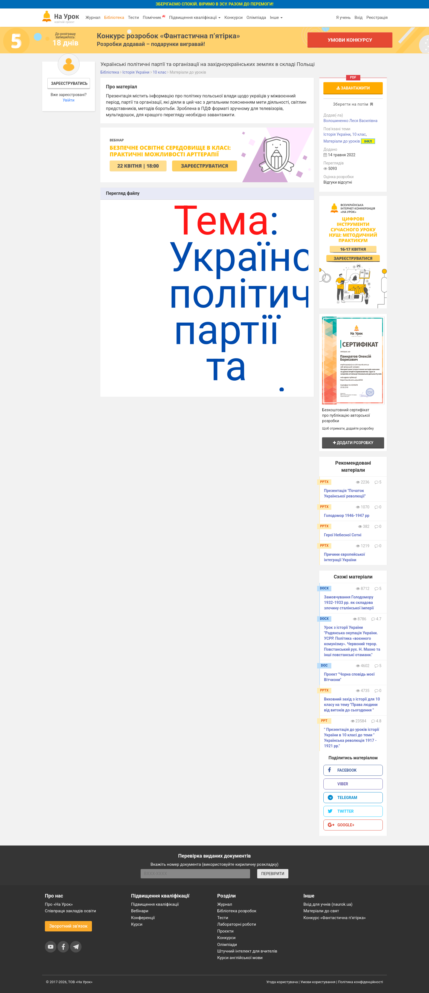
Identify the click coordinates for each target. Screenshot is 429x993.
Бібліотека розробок (236, 910)
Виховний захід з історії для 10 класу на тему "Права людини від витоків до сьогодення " (352, 704)
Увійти (68, 100)
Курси (136, 924)
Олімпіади (227, 944)
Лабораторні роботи (236, 924)
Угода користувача (282, 982)
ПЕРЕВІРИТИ (272, 874)
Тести (133, 17)
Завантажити (353, 88)
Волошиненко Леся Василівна (350, 120)
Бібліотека (114, 17)
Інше (276, 17)
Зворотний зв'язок (68, 926)
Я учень (343, 17)
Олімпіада (256, 17)
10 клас (359, 134)
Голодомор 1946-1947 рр (346, 515)
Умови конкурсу (350, 40)
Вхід (359, 17)
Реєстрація (377, 17)
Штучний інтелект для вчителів (247, 951)
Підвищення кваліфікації (195, 17)
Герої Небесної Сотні (342, 535)
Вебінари (139, 910)
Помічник (154, 17)
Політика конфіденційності (360, 982)
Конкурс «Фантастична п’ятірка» (334, 917)
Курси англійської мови (240, 957)
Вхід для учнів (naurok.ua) (327, 904)
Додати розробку (353, 443)
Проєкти (225, 931)
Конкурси (233, 17)
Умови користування (317, 982)
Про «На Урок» (59, 904)
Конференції (143, 917)
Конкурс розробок (168, 36)
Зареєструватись (69, 83)
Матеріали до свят (321, 910)
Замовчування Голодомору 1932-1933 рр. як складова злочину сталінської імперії (349, 602)
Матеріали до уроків (341, 141)
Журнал (92, 17)
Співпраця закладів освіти (70, 910)
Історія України (336, 134)
